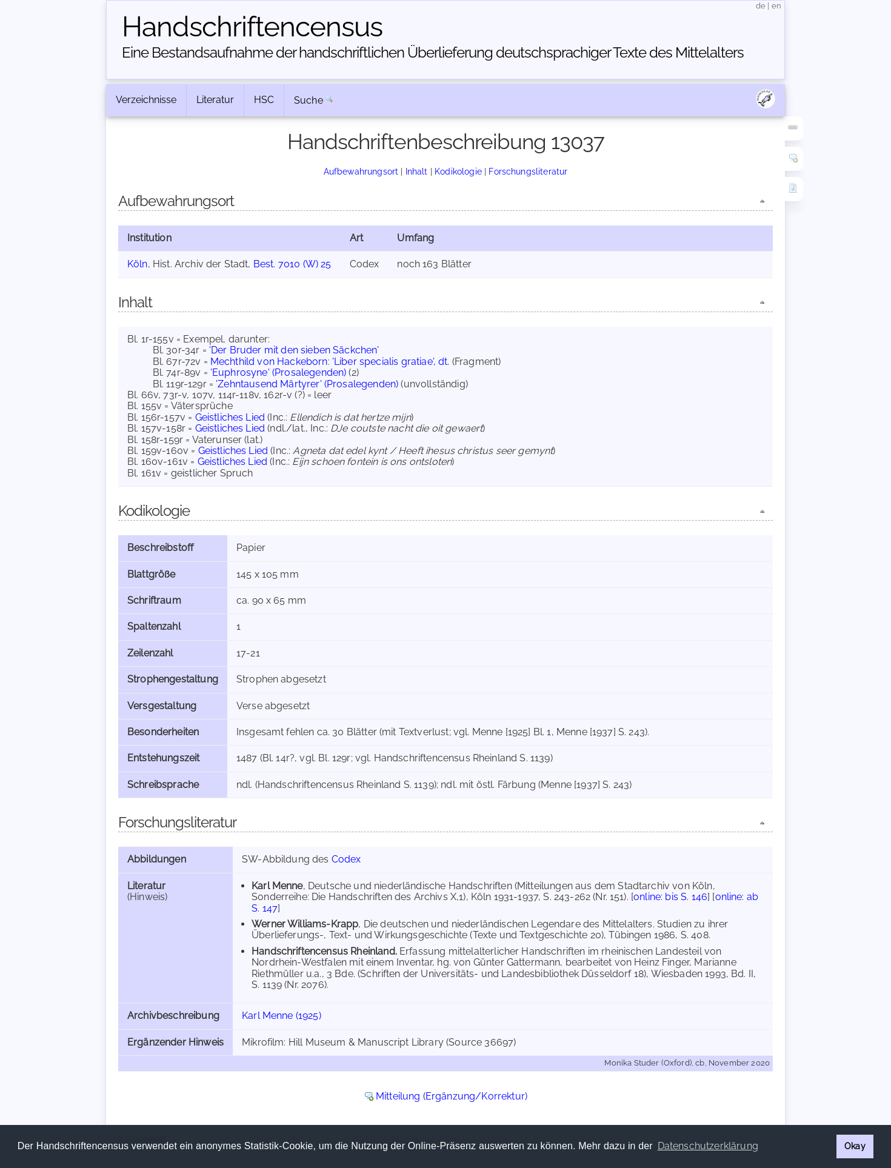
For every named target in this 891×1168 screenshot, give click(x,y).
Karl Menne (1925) (281, 1015)
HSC (264, 99)
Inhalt (416, 171)
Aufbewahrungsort (361, 171)
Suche (308, 100)
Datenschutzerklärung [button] (708, 1146)
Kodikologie (458, 171)
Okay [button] (855, 1146)
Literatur (215, 99)
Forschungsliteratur (528, 171)
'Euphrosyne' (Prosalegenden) (278, 372)
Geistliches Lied (230, 417)
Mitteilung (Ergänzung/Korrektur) (451, 1096)
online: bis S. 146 (670, 897)
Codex (346, 859)
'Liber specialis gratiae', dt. (391, 361)
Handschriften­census (252, 26)
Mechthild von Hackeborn (269, 361)
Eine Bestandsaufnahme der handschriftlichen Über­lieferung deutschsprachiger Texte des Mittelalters (433, 52)
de (761, 5)
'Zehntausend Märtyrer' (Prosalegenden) (307, 384)
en (776, 5)
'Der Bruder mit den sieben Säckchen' (294, 350)
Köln (137, 264)
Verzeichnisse (146, 99)
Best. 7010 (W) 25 (292, 264)
